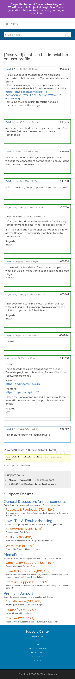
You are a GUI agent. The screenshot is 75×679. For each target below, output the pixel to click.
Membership (37, 636)
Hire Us (37, 660)
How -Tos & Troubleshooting (28, 520)
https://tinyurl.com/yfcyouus (22, 384)
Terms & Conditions (37, 648)
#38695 (64, 122)
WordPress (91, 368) (20, 546)
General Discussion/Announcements (35, 501)
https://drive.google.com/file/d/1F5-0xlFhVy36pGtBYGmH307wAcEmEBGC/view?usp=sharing (33, 95)
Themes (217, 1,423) (20, 618)
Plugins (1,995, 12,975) (22, 610)
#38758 (64, 358)
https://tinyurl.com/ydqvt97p (22, 392)
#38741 (64, 294)
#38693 (64, 69)
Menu (12, 23)
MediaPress (13, 554)
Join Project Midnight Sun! (36, 5)
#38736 (64, 261)
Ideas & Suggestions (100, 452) (28, 571)
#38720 (64, 181)
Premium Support (18, 593)
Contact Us (37, 656)
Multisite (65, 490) (19, 537)
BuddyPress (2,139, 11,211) (24, 529)
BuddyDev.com (49, 674)
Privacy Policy (37, 652)
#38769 (64, 428)
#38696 (64, 151)
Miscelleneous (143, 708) (23, 601)
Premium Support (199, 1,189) (27, 582)
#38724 (64, 207)
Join (37, 644)
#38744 (64, 335)
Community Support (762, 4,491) (30, 563)
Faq (37, 640)
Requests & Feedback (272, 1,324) (30, 509)
